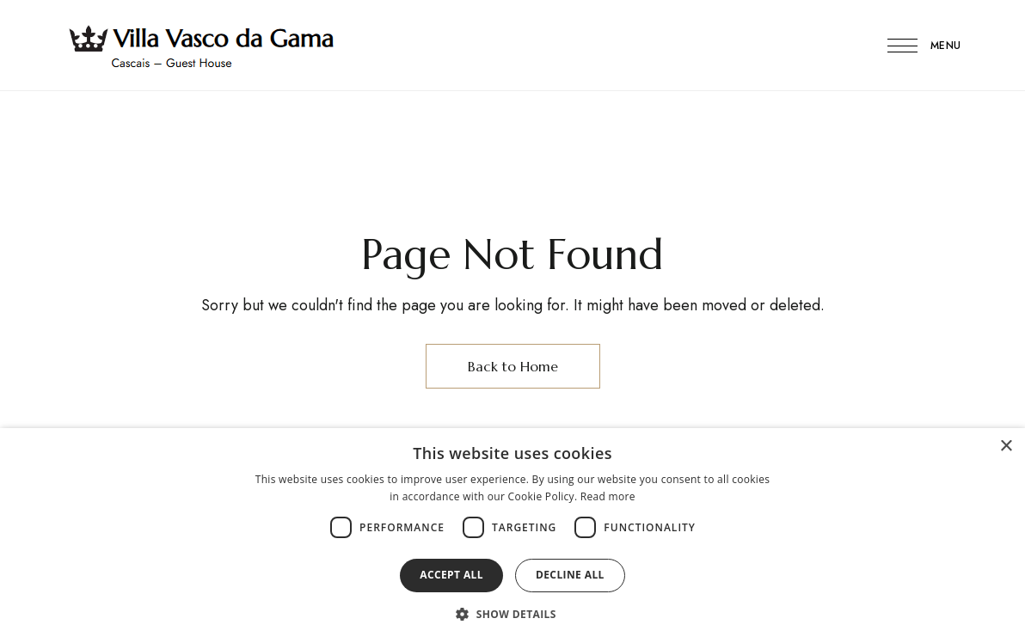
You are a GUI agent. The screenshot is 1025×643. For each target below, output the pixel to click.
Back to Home (513, 366)
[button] (512, 613)
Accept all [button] (451, 574)
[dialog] (512, 535)
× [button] (1005, 446)
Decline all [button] (570, 574)
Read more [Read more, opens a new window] (607, 496)
